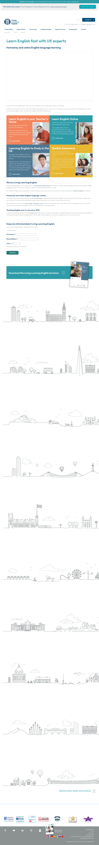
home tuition (38, 198)
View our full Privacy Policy (58, 7)
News (15, 32)
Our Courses (33, 29)
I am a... (9, 243)
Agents (23, 32)
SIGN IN (88, 20)
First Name (11, 234)
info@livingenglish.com (88, 24)
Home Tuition (9, 29)
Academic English (46, 29)
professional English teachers (42, 185)
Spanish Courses (60, 29)
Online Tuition (21, 29)
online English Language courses (34, 203)
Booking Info (73, 29)
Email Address (12, 239)
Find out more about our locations (77, 791)
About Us (7, 32)
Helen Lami (33, 213)
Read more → (76, 1)
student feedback (78, 191)
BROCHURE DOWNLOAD (58, 831)
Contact (83, 29)
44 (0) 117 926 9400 (72, 24)
